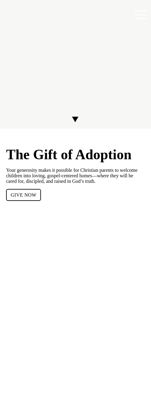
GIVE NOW (23, 195)
